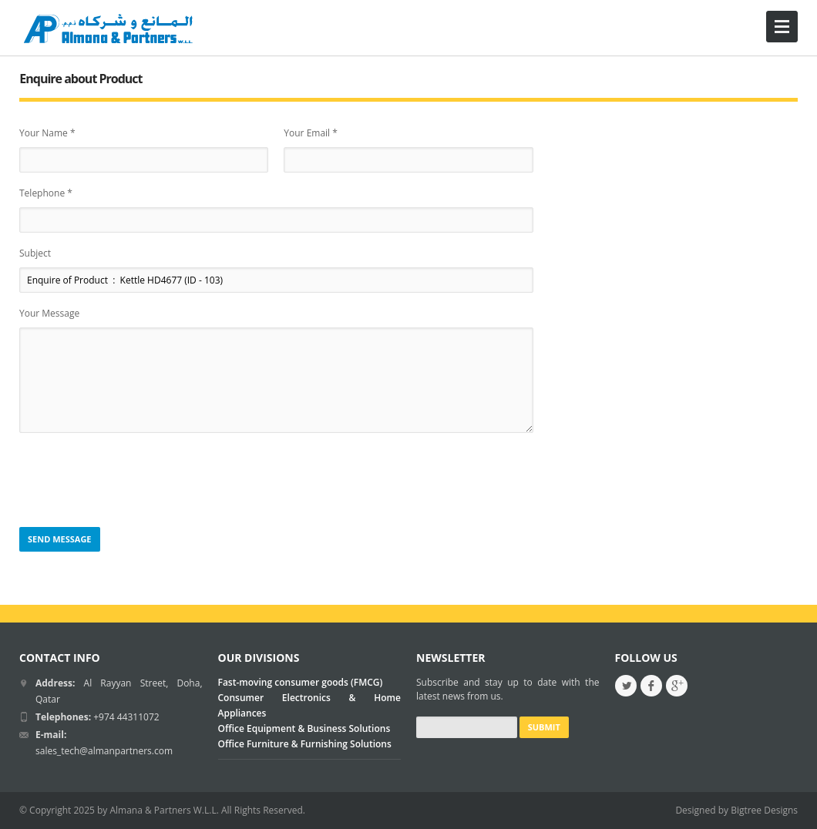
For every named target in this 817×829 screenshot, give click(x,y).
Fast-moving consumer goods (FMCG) (300, 682)
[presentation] (136, 481)
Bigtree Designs (764, 810)
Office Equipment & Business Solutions (304, 728)
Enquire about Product (80, 78)
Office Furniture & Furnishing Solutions (305, 743)
